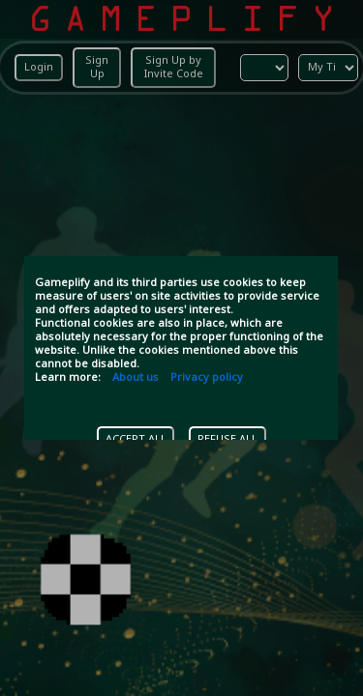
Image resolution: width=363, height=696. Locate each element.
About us (135, 378)
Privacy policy (206, 378)
